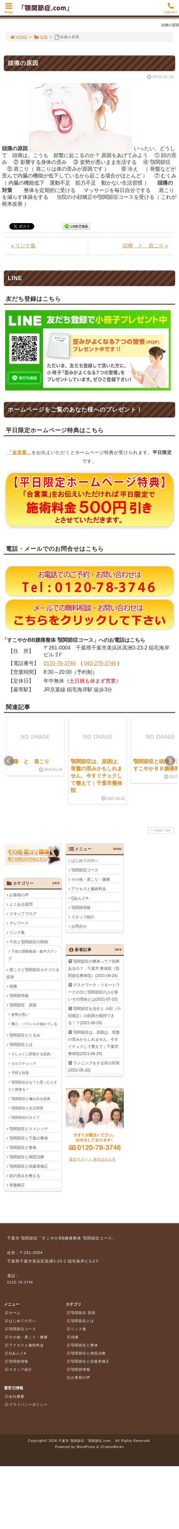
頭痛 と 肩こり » (145, 245)
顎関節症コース (84, 870)
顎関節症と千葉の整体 (28, 1138)
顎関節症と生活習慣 (27, 1108)
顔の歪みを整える (24, 1175)
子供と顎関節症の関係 (28, 942)
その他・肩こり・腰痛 (90, 879)
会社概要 (15, 1396)
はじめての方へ (84, 860)
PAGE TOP (160, 830)
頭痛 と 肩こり (28, 761)
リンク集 (17, 932)
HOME (19, 37)
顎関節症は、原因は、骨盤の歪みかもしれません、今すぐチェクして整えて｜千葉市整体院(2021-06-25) (94, 1043)
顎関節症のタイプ (25, 1117)
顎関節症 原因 (22, 1005)
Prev (9, 761)
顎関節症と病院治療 (26, 1157)
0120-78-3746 (60, 663)
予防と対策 (20, 1073)
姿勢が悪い (20, 1014)
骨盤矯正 (17, 1185)
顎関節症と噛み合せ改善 (30, 1099)
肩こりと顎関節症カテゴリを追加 (33, 973)
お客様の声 (19, 895)
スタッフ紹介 (82, 917)
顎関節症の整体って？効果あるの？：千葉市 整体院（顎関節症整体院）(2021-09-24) (94, 968)
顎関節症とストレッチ (28, 1129)
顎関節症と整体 (22, 1147)
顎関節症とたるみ (24, 1035)
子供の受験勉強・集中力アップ (32, 954)
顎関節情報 (81, 907)
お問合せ (79, 926)
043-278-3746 (100, 663)
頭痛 (41, 37)
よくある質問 (21, 904)
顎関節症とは (21, 1044)
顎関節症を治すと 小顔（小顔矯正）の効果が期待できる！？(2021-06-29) (94, 1015)
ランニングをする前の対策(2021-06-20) (94, 1066)
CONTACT (170, 10)
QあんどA (79, 898)
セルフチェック (23, 1063)
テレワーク (19, 923)
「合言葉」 (19, 452)
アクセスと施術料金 (88, 889)
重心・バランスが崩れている (34, 1024)
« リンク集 (23, 245)
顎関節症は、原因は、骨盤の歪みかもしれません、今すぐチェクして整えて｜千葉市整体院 (96, 776)
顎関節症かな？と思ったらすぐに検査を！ (32, 1085)
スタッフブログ (22, 914)
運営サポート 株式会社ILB (92, 1159)
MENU (9, 10)
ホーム (13, 1313)
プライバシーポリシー (26, 1404)
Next (170, 761)
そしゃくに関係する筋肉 (30, 1054)
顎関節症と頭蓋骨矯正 (28, 1166)
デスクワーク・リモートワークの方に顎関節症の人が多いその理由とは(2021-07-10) (94, 992)
